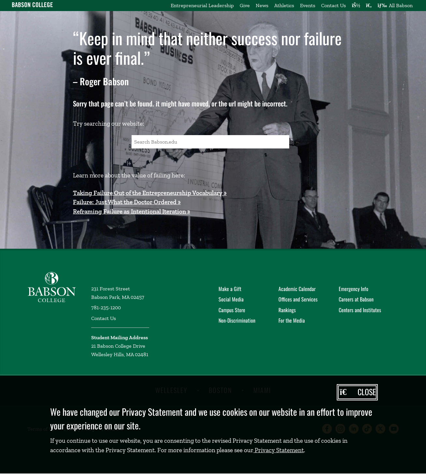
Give (245, 5)
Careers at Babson (356, 299)
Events (307, 5)
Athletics (284, 5)
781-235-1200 (106, 307)
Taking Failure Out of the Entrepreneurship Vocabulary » (150, 193)
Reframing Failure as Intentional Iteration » (131, 211)
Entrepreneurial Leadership (202, 5)
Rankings (287, 310)
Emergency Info (353, 289)
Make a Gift (230, 289)
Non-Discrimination (237, 320)
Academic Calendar (297, 289)
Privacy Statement (278, 450)
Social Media (231, 299)
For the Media (291, 320)
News (262, 5)
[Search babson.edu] (369, 5)
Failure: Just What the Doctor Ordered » (127, 202)
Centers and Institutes (360, 310)
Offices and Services (298, 299)
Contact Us (333, 5)
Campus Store (232, 310)
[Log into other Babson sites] (355, 5)
